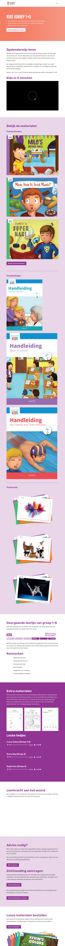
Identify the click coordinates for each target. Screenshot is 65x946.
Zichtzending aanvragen (16, 30)
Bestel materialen (13, 927)
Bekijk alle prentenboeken (16, 263)
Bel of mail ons (12, 865)
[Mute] (34, 745)
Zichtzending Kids (14, 885)
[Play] (8, 744)
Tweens (16, 72)
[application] (23, 745)
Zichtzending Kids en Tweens (17, 898)
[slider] (38, 745)
